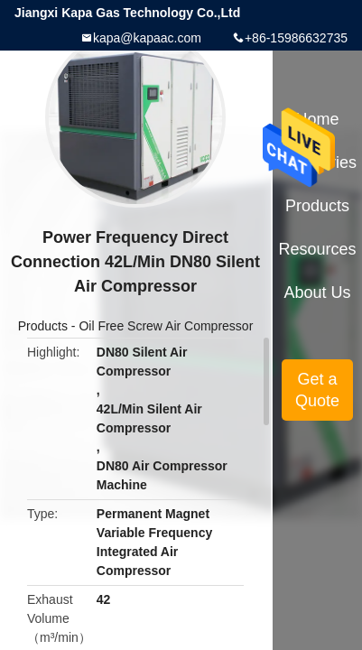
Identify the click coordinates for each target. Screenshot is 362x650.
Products (43, 326)
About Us (317, 292)
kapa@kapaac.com (147, 38)
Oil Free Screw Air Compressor (166, 326)
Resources (318, 249)
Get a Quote (317, 390)
